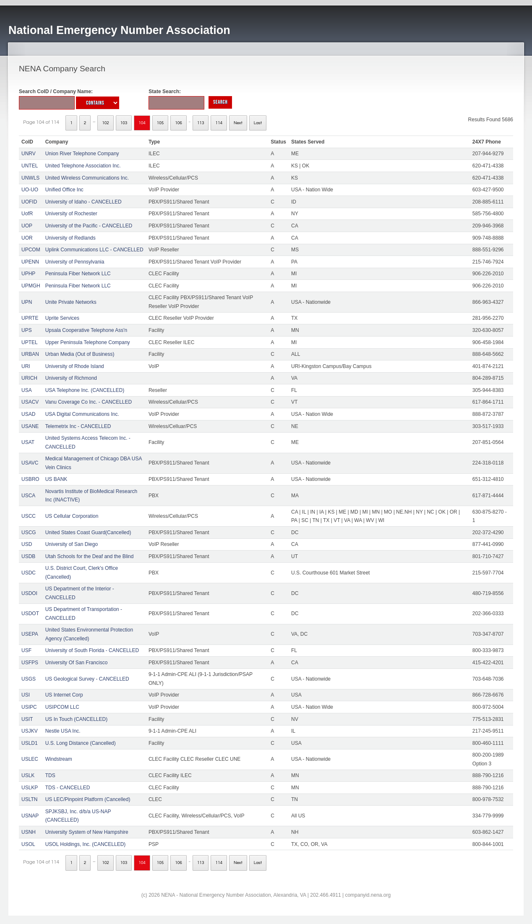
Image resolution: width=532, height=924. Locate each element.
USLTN (29, 799)
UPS (26, 330)
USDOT (30, 613)
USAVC (29, 463)
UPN (26, 302)
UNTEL (29, 166)
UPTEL (29, 342)
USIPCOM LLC (62, 707)
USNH (28, 832)
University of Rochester (71, 214)
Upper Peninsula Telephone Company (87, 342)
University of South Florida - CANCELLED (92, 650)
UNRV (28, 154)
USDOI (29, 593)
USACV (30, 402)
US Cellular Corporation (72, 516)
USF (26, 650)
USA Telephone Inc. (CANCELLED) (85, 390)
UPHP (28, 274)
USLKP (29, 788)
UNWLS (30, 178)
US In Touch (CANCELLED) (76, 719)
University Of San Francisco (76, 663)
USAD (28, 414)
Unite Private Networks (70, 302)
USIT (27, 719)
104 (142, 123)
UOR (27, 238)
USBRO (30, 479)
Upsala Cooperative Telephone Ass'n (86, 330)
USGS (28, 679)
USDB (28, 556)
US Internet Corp (64, 695)
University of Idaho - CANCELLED (83, 202)
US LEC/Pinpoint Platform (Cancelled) (87, 799)
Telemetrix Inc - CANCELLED (78, 426)
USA (26, 390)
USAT (27, 442)
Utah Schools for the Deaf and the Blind (89, 556)
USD (26, 544)
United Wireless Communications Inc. (87, 178)
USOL (28, 844)
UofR (27, 214)
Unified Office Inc (64, 190)
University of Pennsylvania (74, 262)
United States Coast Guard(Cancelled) (88, 532)
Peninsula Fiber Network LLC (78, 274)
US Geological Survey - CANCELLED (87, 679)
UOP (26, 226)
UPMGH (30, 286)
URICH (29, 378)
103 (124, 123)
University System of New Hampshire (86, 832)
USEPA (29, 634)
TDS (50, 775)
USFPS (29, 663)
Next (238, 123)
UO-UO (29, 190)
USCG (28, 532)
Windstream (58, 759)
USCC (28, 516)
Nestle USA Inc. (63, 731)
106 (178, 123)
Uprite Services (62, 318)
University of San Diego (71, 544)
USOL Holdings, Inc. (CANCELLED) (85, 844)
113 (200, 123)
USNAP (30, 816)
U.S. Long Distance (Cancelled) (80, 743)
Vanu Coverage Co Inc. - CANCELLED (88, 402)
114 (218, 123)
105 (160, 123)
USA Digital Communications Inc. (82, 414)
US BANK (56, 479)
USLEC (29, 759)
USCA (28, 496)
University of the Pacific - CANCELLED (88, 226)
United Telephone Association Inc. (83, 166)
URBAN (30, 354)
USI (25, 695)
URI (25, 366)
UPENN (30, 262)
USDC (28, 573)
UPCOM (30, 250)
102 (105, 123)
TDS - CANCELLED (67, 788)
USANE (30, 426)
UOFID (29, 202)
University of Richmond (71, 378)
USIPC (29, 707)
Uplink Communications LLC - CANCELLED (94, 250)
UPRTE (29, 318)
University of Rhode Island (74, 366)
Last (258, 123)
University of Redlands (70, 238)
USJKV (29, 731)
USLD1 (29, 743)
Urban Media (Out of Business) (80, 354)
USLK (27, 775)
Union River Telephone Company (82, 154)
